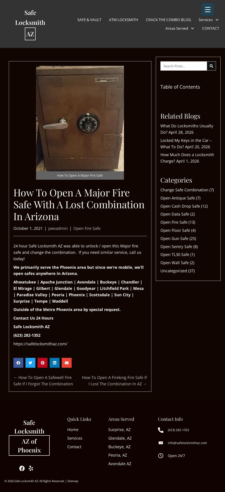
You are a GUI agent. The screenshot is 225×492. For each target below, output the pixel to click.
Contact (74, 446)
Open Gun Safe (174, 238)
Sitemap (72, 481)
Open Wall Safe (174, 262)
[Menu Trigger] (208, 9)
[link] (89, 19)
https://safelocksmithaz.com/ (40, 343)
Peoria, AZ (117, 455)
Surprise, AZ (119, 429)
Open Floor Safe (175, 230)
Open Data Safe (174, 214)
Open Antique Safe (177, 198)
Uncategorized (173, 270)
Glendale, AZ (120, 438)
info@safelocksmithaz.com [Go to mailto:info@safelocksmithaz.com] (187, 443)
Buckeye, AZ (119, 446)
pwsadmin (58, 228)
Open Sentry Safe (176, 246)
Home (73, 429)
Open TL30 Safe (174, 254)
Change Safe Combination (184, 189)
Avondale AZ (119, 463)
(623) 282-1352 (26, 335)
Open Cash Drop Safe (180, 206)
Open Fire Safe (86, 228)
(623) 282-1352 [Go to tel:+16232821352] (178, 430)
